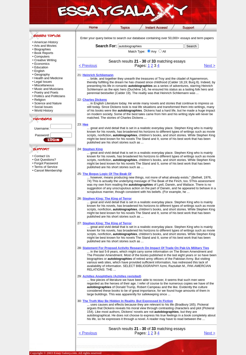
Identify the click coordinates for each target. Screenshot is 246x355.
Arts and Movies (45, 45)
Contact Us (42, 156)
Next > (209, 66)
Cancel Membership (48, 170)
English (39, 71)
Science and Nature (48, 103)
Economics (42, 63)
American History (46, 42)
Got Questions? (45, 159)
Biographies (42, 49)
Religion (40, 99)
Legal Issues (43, 81)
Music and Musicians (48, 89)
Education (41, 67)
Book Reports (43, 53)
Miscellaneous (44, 85)
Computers (42, 56)
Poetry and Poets (46, 92)
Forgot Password (46, 163)
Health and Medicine (48, 78)
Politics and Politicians (49, 96)
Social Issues (43, 107)
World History (43, 110)
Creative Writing (45, 60)
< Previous (88, 66)
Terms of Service (45, 167)
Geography (42, 74)
